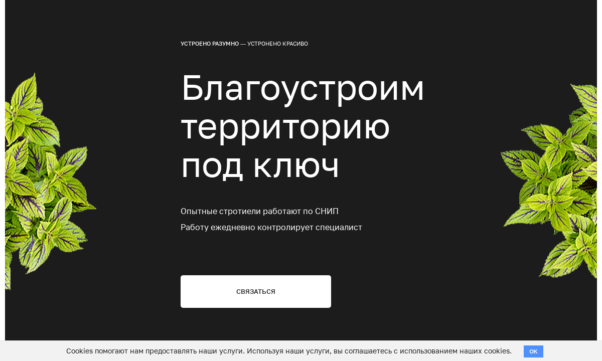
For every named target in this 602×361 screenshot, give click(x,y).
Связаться (255, 291)
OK (533, 351)
